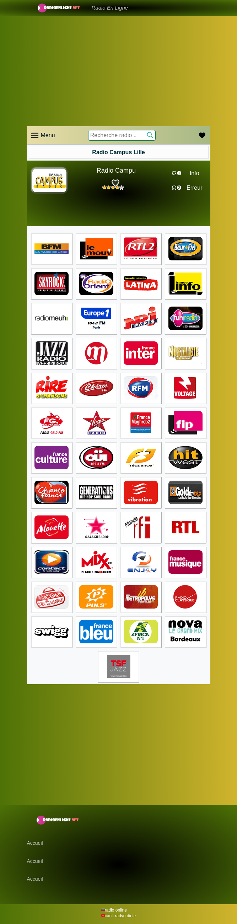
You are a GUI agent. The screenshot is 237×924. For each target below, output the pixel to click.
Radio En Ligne (110, 8)
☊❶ (177, 173)
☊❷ (177, 188)
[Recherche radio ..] (122, 135)
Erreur (194, 188)
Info (194, 173)
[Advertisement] (118, 71)
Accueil (35, 843)
